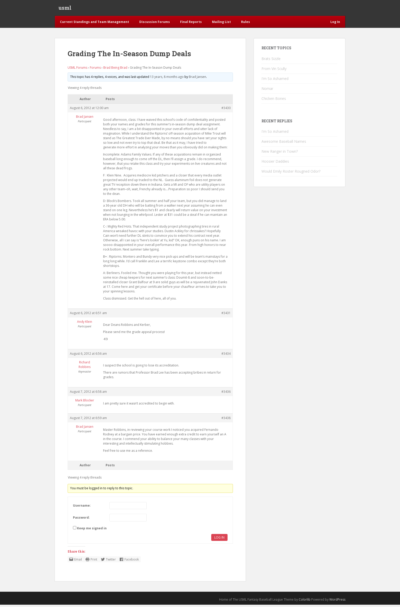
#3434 (226, 356)
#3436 (226, 394)
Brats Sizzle (271, 60)
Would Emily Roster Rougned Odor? (290, 173)
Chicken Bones (273, 100)
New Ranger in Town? (279, 153)
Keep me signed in (92, 530)
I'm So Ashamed (275, 80)
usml (64, 9)
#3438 (226, 420)
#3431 (226, 315)
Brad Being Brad (115, 70)
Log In (219, 540)
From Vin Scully (273, 70)
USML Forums (77, 70)
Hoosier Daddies (275, 163)
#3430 (226, 110)
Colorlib (304, 602)
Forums (95, 70)
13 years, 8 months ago (167, 79)
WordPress (337, 602)
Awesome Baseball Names (283, 143)
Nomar (267, 90)
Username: (82, 508)
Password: (81, 520)
